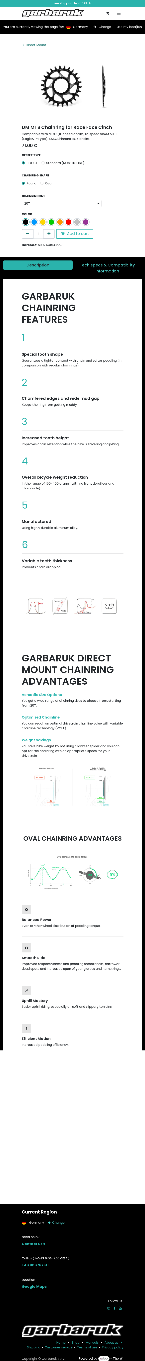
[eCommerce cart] (107, 13)
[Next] (116, 605)
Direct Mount (34, 45)
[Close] (137, 27)
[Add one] (49, 234)
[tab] (38, 265)
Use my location (129, 27)
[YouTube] (120, 1308)
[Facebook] (114, 1308)
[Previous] (29, 605)
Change (103, 27)
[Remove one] (28, 234)
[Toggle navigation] (119, 13)
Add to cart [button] (75, 233)
